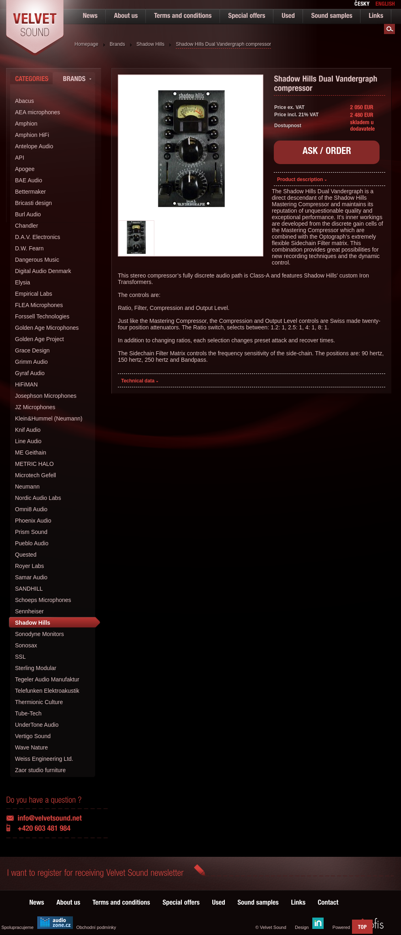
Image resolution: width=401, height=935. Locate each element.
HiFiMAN (26, 384)
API (19, 157)
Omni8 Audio (31, 509)
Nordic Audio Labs (38, 498)
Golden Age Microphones (47, 327)
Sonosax (26, 645)
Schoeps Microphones (43, 600)
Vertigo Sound (33, 736)
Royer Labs (29, 566)
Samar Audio (31, 577)
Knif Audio (28, 430)
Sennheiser (29, 611)
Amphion (26, 123)
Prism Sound (31, 532)
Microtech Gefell (35, 475)
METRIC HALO (34, 464)
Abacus (24, 101)
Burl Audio (28, 214)
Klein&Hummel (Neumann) (49, 418)
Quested (25, 554)
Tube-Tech (28, 713)
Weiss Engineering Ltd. (44, 759)
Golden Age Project (39, 339)
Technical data (139, 381)
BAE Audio (28, 180)
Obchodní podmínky (96, 927)
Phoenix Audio (33, 520)
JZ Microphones (35, 407)
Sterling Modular (35, 668)
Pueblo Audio (32, 543)
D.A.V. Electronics (37, 237)
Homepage (86, 44)
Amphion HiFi (32, 135)
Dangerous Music (37, 259)
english (385, 4)
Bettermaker (30, 191)
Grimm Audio (31, 362)
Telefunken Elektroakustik (47, 690)
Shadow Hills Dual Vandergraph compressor (223, 44)
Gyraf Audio (30, 373)
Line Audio (28, 441)
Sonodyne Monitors (39, 634)
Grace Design (32, 350)
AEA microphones (37, 112)
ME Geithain (30, 452)
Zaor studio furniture (40, 770)
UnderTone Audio (36, 725)
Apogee (24, 169)
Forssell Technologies (42, 316)
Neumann (27, 486)
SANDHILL (29, 588)
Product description (302, 179)
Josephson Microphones (46, 396)
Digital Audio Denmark (43, 271)
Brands (117, 44)
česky (361, 4)
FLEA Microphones (39, 305)
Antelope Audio (34, 146)
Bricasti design (33, 203)
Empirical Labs (33, 293)
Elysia (22, 282)
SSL (20, 656)
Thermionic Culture (39, 702)
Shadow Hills (150, 44)
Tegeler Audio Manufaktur (47, 679)
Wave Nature (31, 747)
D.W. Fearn (29, 248)
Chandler (26, 225)
